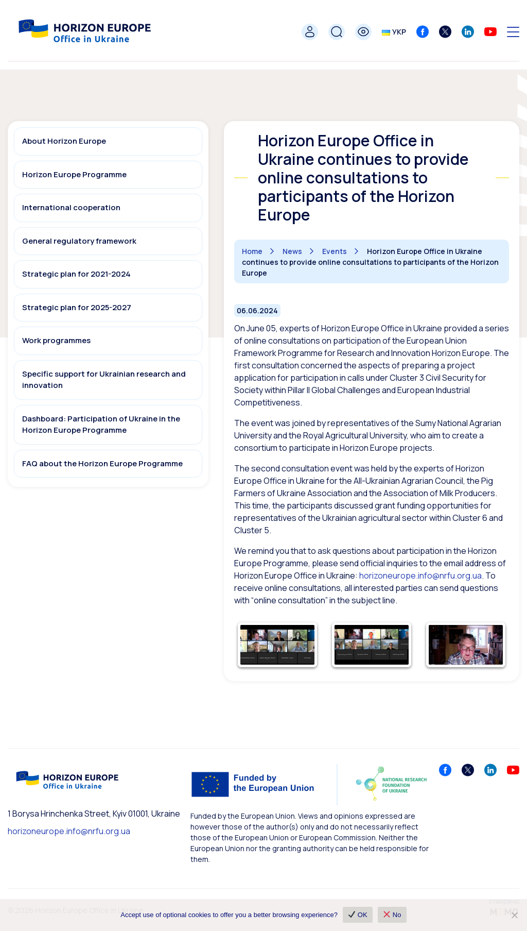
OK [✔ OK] (357, 915)
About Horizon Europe (64, 141)
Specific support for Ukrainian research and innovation (104, 379)
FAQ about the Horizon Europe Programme (102, 463)
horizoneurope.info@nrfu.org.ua (69, 831)
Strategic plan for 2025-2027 (76, 307)
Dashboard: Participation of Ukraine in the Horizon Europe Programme (101, 424)
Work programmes (56, 340)
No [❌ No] (392, 915)
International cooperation (71, 207)
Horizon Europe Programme (74, 174)
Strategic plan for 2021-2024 (76, 273)
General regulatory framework (79, 240)
